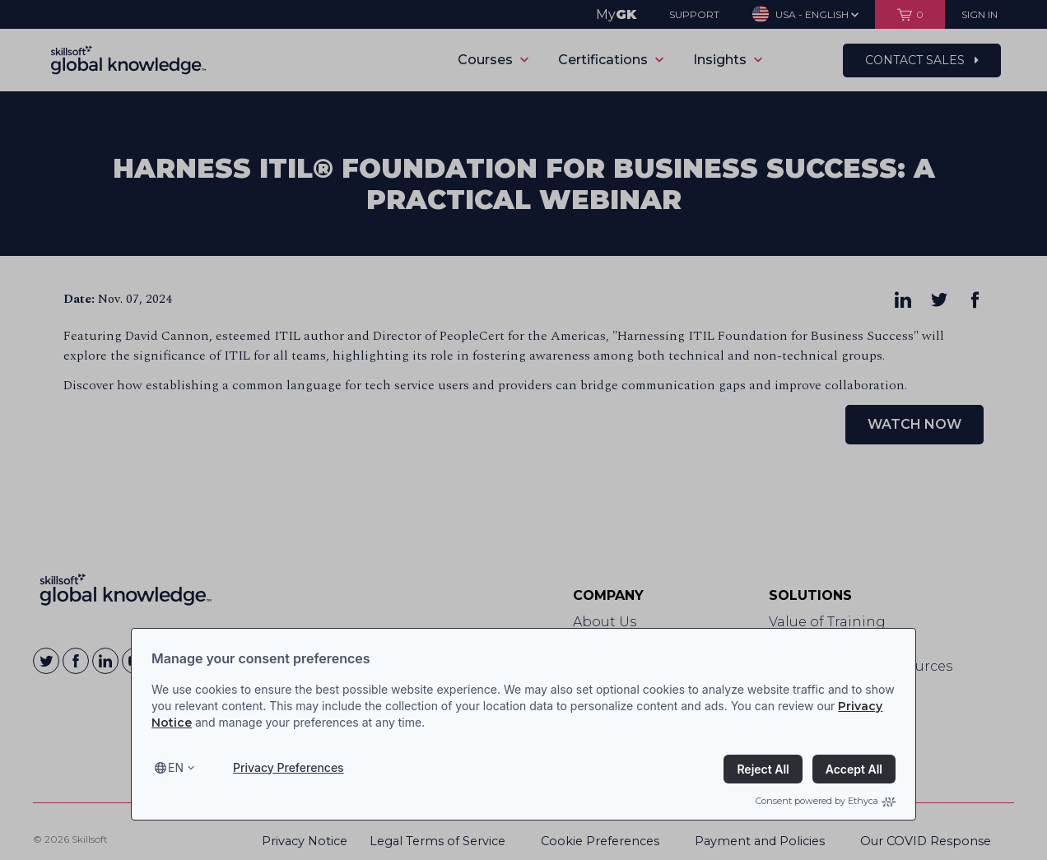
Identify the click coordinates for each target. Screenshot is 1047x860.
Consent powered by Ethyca (826, 801)
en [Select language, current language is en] (176, 767)
